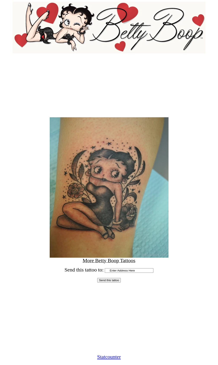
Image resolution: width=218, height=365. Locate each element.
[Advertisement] (109, 83)
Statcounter (109, 357)
